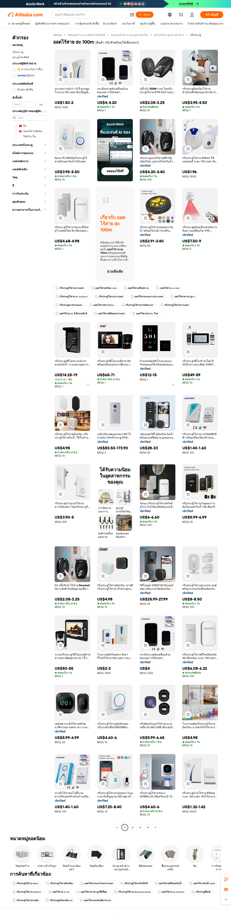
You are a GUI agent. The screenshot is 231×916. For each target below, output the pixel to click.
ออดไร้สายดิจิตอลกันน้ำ (168, 883)
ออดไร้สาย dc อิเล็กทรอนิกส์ (71, 313)
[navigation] (29, 431)
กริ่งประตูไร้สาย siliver (26, 883)
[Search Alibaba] (90, 15)
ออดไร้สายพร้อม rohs (104, 288)
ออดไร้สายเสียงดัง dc (136, 288)
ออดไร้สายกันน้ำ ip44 (202, 883)
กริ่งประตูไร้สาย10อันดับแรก (137, 305)
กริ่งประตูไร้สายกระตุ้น (25, 900)
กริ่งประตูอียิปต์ (201, 891)
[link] (226, 879)
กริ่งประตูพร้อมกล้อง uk (59, 900)
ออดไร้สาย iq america (171, 891)
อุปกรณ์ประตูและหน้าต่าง (169, 34)
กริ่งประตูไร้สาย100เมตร (70, 288)
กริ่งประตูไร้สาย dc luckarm (72, 296)
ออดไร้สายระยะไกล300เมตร (96, 883)
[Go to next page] (155, 827)
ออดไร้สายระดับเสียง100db (95, 900)
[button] (132, 14)
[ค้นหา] (144, 15)
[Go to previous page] (117, 827)
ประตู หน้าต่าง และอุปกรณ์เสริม (129, 34)
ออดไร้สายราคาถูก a (183, 296)
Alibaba (57, 34)
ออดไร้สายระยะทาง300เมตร (147, 296)
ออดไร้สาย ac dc (59, 891)
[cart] (181, 15)
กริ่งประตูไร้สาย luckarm (27, 891)
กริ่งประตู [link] (195, 34)
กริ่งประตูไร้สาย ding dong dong (132, 891)
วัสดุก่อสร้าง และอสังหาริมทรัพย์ (86, 34)
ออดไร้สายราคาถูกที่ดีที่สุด (92, 891)
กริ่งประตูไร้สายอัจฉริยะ (59, 883)
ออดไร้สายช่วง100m (102, 305)
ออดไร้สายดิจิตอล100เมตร (109, 313)
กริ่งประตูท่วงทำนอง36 (69, 305)
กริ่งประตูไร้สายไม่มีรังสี (133, 883)
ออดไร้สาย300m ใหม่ (145, 313)
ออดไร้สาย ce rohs (167, 288)
